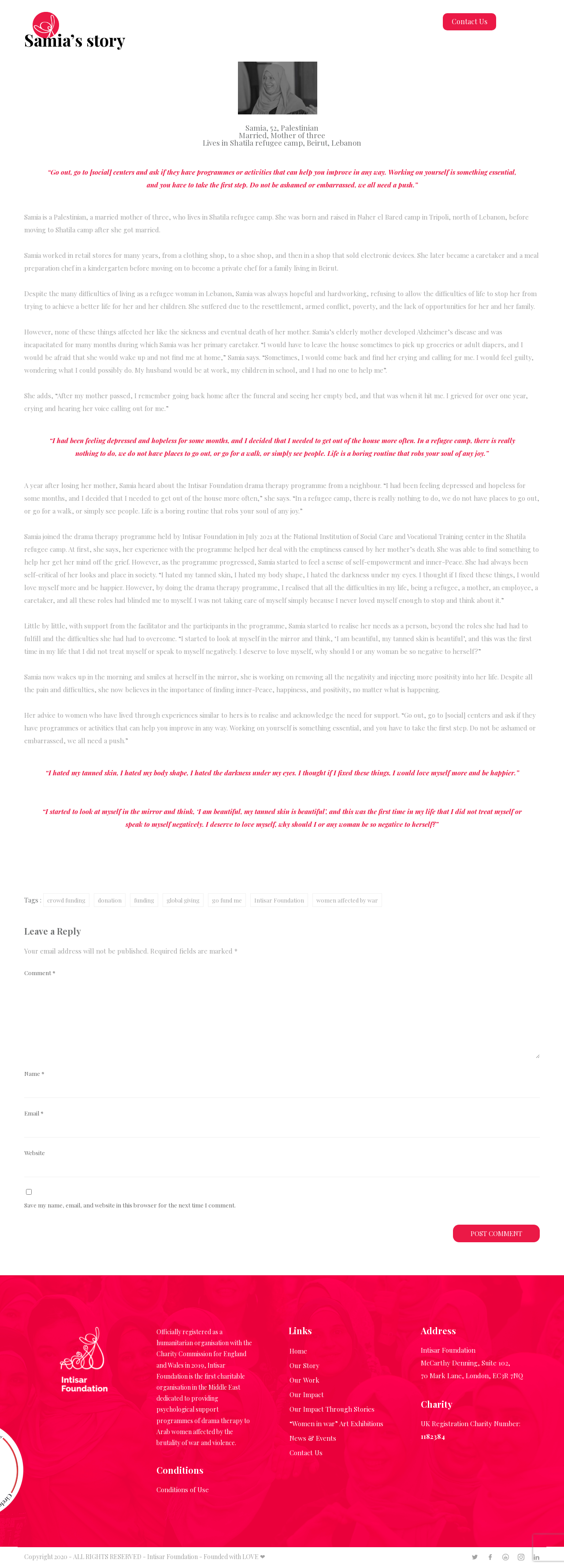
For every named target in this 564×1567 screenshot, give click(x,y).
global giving (183, 900)
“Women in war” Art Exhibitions (336, 1423)
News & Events (312, 1438)
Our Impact (306, 1394)
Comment (40, 972)
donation (110, 900)
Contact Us (469, 21)
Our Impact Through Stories (332, 1409)
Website (34, 1152)
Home (298, 1351)
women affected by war (347, 900)
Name (34, 1073)
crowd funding (66, 900)
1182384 (433, 1436)
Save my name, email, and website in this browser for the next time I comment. (130, 1205)
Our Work (304, 1380)
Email (34, 1113)
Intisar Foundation (279, 900)
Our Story (304, 1365)
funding (144, 900)
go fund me (227, 900)
